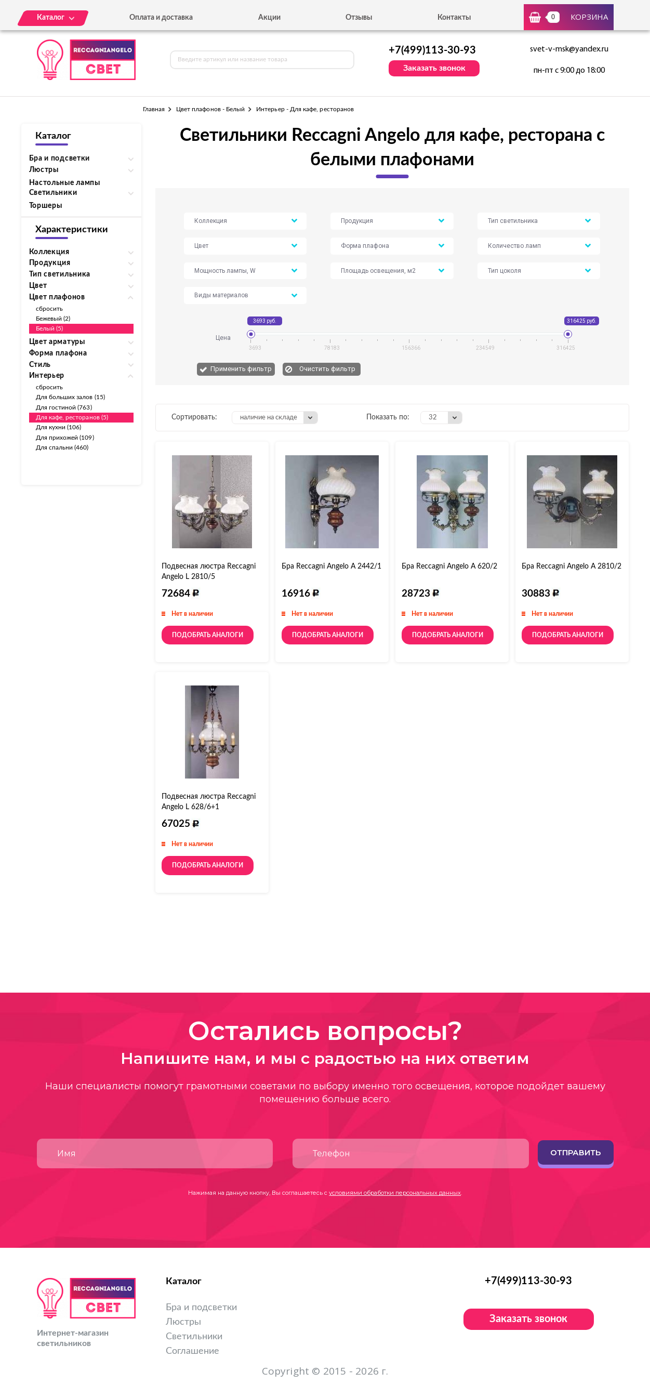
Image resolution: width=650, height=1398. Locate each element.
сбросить (49, 309)
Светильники (194, 1336)
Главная (154, 109)
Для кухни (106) (59, 427)
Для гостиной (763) (64, 407)
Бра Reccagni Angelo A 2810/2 (571, 566)
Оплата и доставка (161, 17)
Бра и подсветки (201, 1307)
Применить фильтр (241, 369)
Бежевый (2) (53, 318)
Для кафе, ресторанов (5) (72, 417)
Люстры (183, 1322)
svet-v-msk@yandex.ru (569, 49)
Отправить (575, 1152)
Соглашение (192, 1351)
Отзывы (359, 17)
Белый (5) (49, 328)
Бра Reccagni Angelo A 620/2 (449, 566)
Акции (269, 17)
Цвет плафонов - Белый (210, 109)
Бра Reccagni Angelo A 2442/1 (331, 566)
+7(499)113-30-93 (432, 50)
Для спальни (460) (62, 447)
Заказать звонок (434, 68)
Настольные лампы (64, 183)
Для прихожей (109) (65, 437)
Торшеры (45, 205)
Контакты (454, 17)
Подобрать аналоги (207, 635)
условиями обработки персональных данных (395, 1192)
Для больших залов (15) (70, 397)
